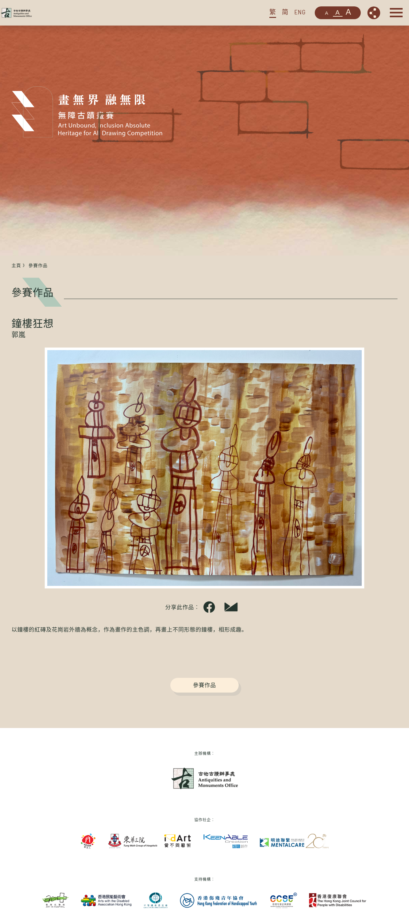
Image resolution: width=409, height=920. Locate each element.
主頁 (16, 265)
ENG (300, 12)
